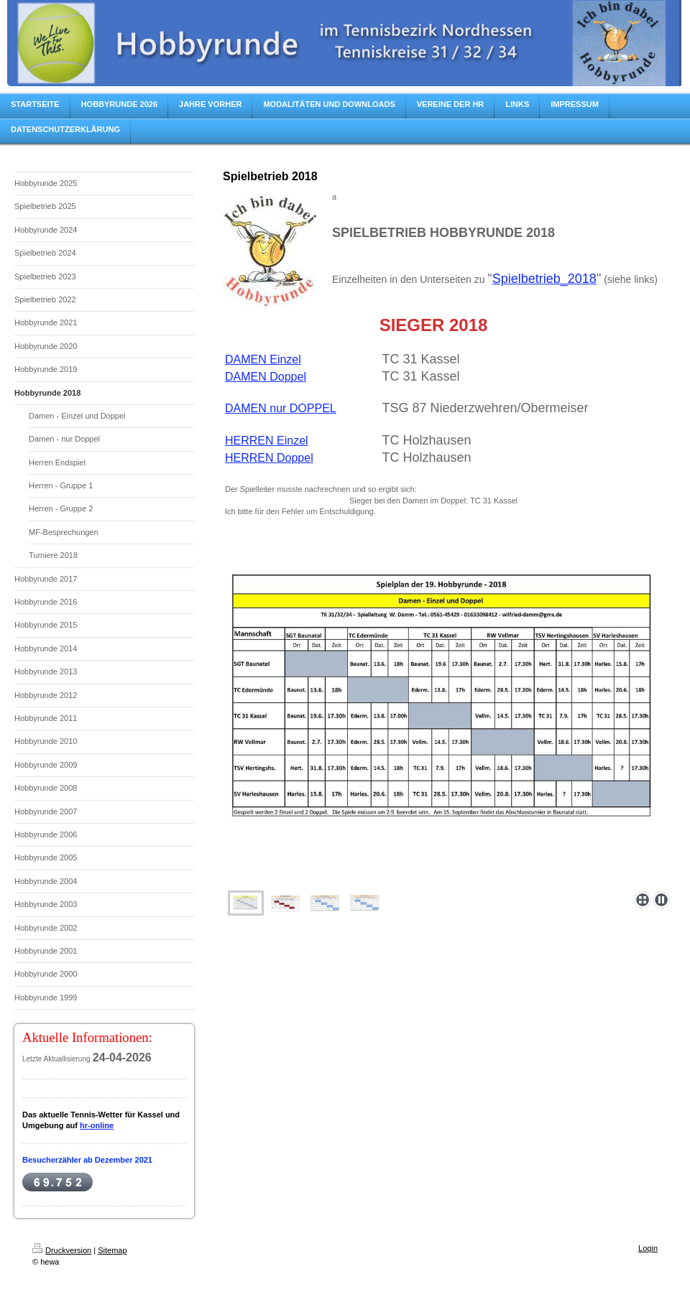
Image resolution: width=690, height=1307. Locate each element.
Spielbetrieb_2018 (544, 278)
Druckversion (61, 1250)
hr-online (97, 1125)
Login (648, 1248)
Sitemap (112, 1250)
